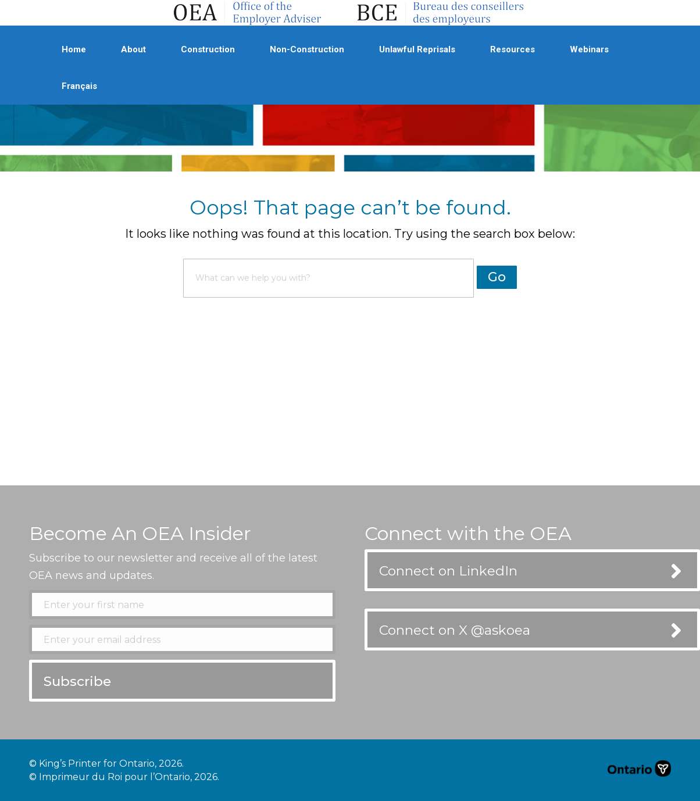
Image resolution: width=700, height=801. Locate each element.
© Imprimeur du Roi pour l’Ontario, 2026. (124, 776)
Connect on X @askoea (454, 630)
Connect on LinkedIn (448, 571)
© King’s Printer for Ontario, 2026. (106, 763)
